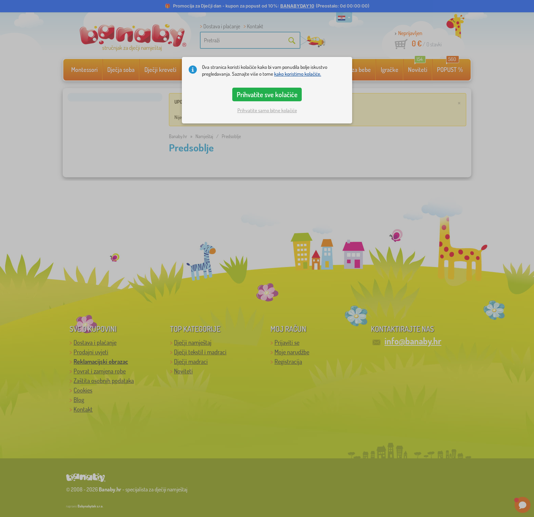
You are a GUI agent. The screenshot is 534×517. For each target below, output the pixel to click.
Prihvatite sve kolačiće (267, 94)
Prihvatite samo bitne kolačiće (267, 110)
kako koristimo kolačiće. (297, 74)
